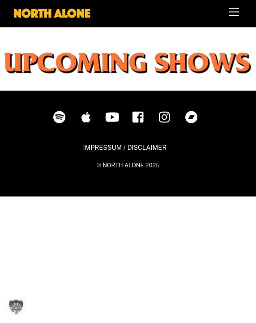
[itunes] (87, 116)
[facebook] (140, 116)
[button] (16, 307)
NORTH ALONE (123, 165)
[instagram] (166, 116)
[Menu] (234, 12)
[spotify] (61, 116)
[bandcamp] (193, 116)
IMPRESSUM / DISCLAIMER (124, 147)
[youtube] (114, 116)
